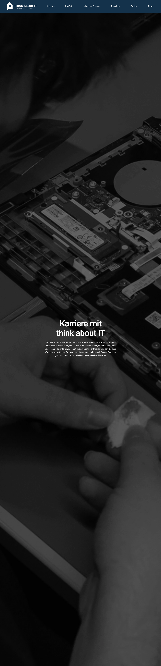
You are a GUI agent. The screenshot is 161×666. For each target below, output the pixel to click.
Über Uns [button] (50, 6)
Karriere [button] (133, 6)
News (150, 6)
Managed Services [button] (92, 6)
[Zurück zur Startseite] (22, 6)
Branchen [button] (115, 6)
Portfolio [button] (69, 6)
